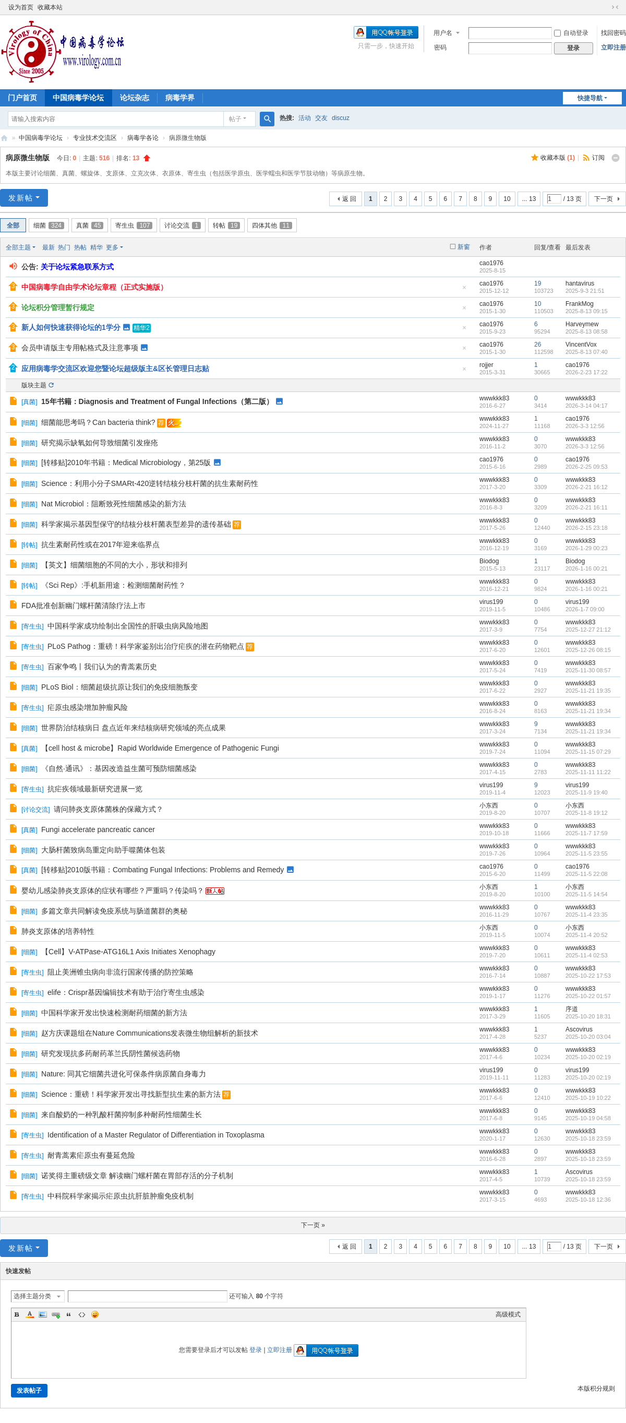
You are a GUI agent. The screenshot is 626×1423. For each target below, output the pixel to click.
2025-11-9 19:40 (586, 792)
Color (30, 1314)
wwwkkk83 (494, 398)
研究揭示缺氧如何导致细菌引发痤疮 (99, 442)
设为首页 (20, 7)
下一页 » (313, 1225)
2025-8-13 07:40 (586, 352)
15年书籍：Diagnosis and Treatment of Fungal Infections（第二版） (157, 401)
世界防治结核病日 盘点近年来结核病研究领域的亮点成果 (133, 728)
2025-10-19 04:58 (588, 1118)
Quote (69, 1314)
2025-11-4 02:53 (586, 955)
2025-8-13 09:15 (586, 311)
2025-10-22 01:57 (588, 996)
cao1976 (491, 263)
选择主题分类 (32, 1296)
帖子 (235, 119)
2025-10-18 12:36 (588, 1199)
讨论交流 (182, 225)
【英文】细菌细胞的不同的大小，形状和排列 (114, 565)
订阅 (598, 157)
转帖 (226, 225)
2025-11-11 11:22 (588, 772)
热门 (64, 247)
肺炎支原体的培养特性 (57, 931)
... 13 (529, 199)
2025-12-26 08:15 (588, 650)
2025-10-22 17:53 (588, 976)
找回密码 (613, 33)
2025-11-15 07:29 (588, 752)
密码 (440, 47)
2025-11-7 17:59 (586, 833)
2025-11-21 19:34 (588, 711)
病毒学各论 (143, 137)
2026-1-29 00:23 (586, 548)
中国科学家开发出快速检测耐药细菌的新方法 (114, 1013)
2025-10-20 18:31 (588, 1016)
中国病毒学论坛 (78, 97)
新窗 (464, 247)
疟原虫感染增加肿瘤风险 (87, 707)
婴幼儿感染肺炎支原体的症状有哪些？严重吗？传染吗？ (112, 890)
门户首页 (22, 97)
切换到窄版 (615, 7)
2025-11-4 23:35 (586, 914)
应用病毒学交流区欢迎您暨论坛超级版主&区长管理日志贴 (115, 368)
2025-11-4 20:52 (586, 935)
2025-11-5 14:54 (586, 894)
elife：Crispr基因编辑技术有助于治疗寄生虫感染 (125, 992)
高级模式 (508, 1314)
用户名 (443, 33)
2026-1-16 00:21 (586, 568)
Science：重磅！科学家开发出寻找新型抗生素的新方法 (131, 1094)
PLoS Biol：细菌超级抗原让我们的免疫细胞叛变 (119, 687)
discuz (341, 118)
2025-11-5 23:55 (586, 853)
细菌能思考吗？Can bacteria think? (98, 422)
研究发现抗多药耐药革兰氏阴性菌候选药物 (110, 1053)
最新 (48, 247)
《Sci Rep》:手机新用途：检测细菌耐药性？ (113, 585)
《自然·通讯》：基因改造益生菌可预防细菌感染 (119, 768)
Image (43, 1314)
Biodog (489, 561)
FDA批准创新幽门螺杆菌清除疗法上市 (83, 605)
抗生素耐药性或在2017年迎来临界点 (100, 544)
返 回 (349, 199)
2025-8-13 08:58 (586, 331)
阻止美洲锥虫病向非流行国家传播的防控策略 (120, 972)
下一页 (603, 199)
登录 (255, 1350)
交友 (321, 118)
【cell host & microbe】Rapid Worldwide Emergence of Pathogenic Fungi (160, 748)
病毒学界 (180, 97)
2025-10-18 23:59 (588, 1138)
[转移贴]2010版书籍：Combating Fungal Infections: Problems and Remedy (162, 869)
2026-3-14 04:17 (586, 405)
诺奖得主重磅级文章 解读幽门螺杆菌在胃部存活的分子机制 (137, 1175)
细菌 (48, 225)
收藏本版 (557, 157)
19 (537, 283)
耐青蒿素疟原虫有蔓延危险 (91, 1155)
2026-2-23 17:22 (586, 372)
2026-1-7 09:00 (585, 609)
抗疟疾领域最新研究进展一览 (94, 789)
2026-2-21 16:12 (586, 487)
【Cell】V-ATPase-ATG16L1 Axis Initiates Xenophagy (128, 951)
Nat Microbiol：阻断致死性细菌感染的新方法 (113, 504)
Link (56, 1314)
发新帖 (20, 198)
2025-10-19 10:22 (588, 1098)
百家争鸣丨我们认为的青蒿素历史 (102, 666)
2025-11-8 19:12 (586, 813)
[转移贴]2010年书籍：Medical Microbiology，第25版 (126, 462)
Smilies (95, 1314)
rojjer (486, 365)
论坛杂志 (134, 97)
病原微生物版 (28, 157)
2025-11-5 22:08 (586, 874)
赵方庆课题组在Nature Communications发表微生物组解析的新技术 (149, 1033)
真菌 (89, 225)
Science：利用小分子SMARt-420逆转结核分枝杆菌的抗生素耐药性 (149, 483)
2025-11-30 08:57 (588, 670)
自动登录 (571, 33)
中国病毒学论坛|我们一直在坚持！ (4, 138)
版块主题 (33, 385)
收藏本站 (50, 7)
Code (82, 1314)
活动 (304, 118)
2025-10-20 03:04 (588, 1037)
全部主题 (18, 247)
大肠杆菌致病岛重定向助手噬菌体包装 (103, 850)
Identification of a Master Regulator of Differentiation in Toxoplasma (155, 1135)
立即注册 (613, 47)
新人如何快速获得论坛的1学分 (71, 327)
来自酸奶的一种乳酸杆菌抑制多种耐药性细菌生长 (121, 1114)
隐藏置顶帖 (464, 290)
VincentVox (581, 344)
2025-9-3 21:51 (585, 291)
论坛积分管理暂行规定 (57, 307)
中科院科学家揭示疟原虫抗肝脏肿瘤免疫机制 (120, 1196)
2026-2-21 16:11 (586, 507)
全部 (13, 225)
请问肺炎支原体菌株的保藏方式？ (108, 809)
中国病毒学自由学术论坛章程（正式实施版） (94, 287)
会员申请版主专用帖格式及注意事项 (79, 347)
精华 (96, 247)
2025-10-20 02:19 (588, 1057)
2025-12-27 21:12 (588, 629)
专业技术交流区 (95, 137)
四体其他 (272, 225)
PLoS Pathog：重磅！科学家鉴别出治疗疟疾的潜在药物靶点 (145, 646)
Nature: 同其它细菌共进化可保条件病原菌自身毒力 (123, 1074)
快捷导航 (590, 98)
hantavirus (579, 283)
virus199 (491, 602)
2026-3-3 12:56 (585, 426)
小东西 (488, 805)
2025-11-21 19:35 (588, 690)
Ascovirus (579, 1029)
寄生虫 (133, 225)
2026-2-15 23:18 (586, 528)
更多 (112, 247)
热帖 (80, 247)
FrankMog (579, 303)
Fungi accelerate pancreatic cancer (98, 829)
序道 (571, 1009)
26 (537, 344)
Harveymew (581, 324)
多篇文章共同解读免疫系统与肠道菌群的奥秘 (114, 911)
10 (506, 199)
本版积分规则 (596, 1388)
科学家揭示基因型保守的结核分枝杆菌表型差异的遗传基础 (136, 524)
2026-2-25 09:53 (586, 467)
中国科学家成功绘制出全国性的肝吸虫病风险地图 (127, 626)
